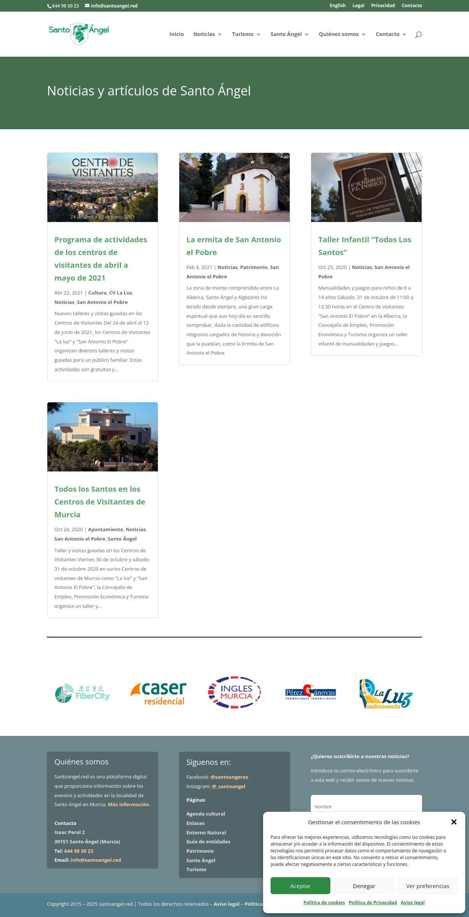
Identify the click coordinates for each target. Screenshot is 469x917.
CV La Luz (120, 292)
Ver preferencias (427, 886)
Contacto (412, 6)
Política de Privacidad (373, 902)
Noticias (204, 35)
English (338, 6)
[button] (454, 822)
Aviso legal (413, 902)
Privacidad (383, 6)
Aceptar (300, 886)
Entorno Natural (206, 832)
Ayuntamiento (105, 529)
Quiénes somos (339, 35)
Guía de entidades (208, 841)
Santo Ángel (286, 35)
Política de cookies (324, 902)
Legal (359, 6)
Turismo (242, 35)
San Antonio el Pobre (102, 302)
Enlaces (195, 823)
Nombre (323, 807)
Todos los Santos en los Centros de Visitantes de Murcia (99, 502)
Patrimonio (254, 267)
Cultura (97, 292)
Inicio (176, 35)
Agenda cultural (205, 813)
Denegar (364, 886)
